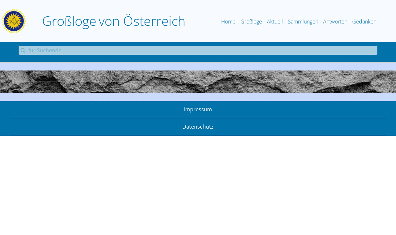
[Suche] (23, 50)
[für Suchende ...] (198, 50)
